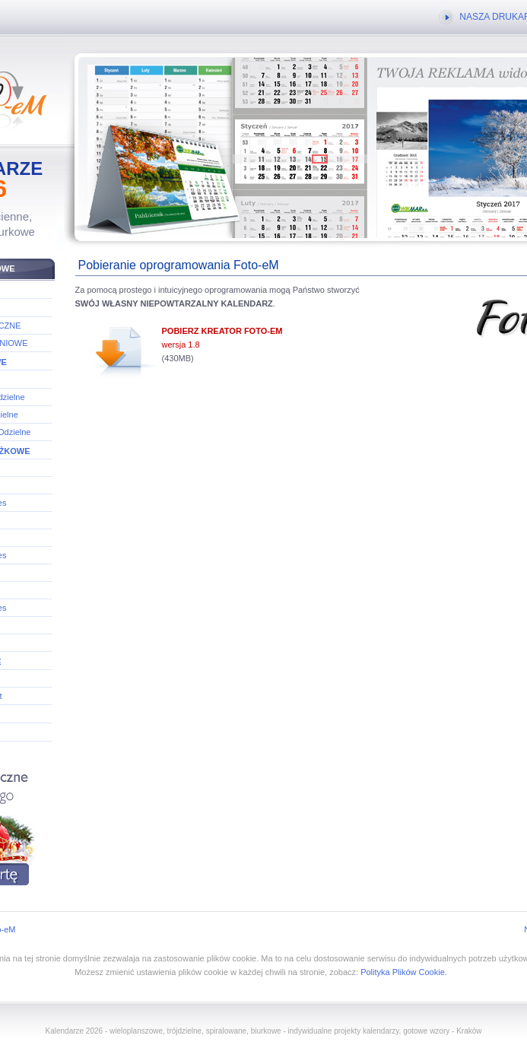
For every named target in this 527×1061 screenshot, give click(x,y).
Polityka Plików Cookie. (403, 972)
